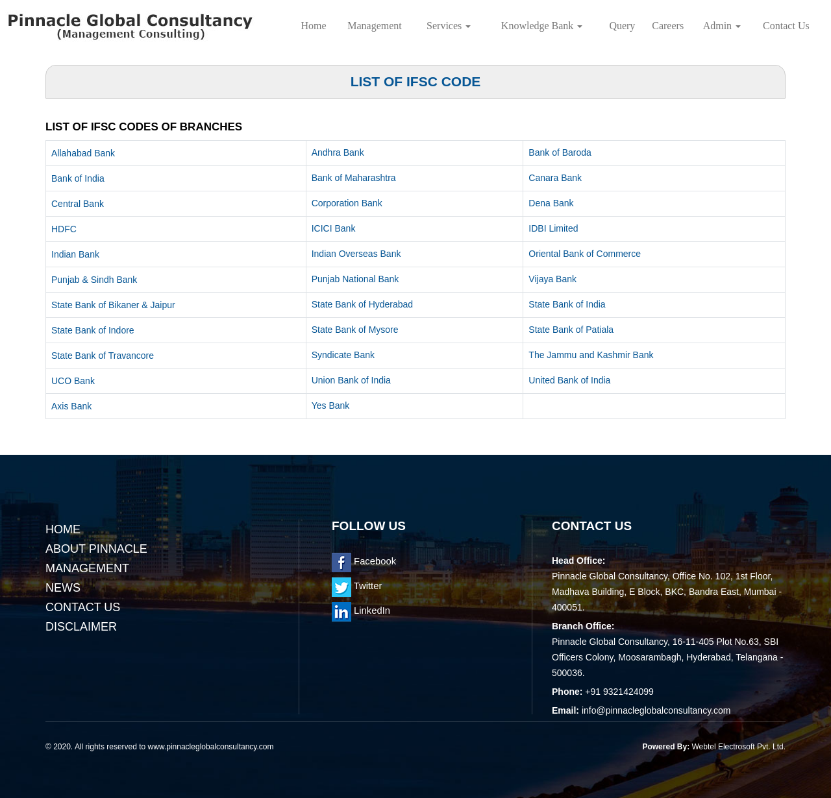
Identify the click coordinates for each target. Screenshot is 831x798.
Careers (668, 25)
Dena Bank (550, 203)
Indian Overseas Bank (356, 253)
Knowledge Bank (542, 25)
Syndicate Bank (343, 355)
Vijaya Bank (552, 279)
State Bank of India (566, 304)
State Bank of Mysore (355, 329)
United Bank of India (569, 380)
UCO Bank (73, 381)
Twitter (357, 586)
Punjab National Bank (355, 279)
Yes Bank (331, 405)
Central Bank (77, 204)
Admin (722, 25)
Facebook (364, 561)
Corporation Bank (347, 203)
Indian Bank (75, 254)
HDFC (64, 229)
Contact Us (786, 25)
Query (622, 25)
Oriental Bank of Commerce (584, 253)
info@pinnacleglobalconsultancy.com (656, 710)
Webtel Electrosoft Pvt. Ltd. (738, 746)
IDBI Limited (553, 228)
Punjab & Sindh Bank (94, 279)
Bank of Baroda (559, 152)
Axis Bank (71, 406)
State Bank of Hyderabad (362, 304)
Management (374, 25)
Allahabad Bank (83, 153)
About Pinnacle (96, 548)
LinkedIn (361, 610)
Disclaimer (81, 626)
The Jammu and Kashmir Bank (590, 355)
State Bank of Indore (92, 330)
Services (449, 25)
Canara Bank (555, 178)
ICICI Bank (334, 228)
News (63, 587)
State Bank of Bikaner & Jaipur (113, 305)
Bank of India (78, 178)
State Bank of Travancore (102, 355)
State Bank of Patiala (571, 329)
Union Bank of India (351, 380)
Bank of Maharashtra (354, 178)
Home (314, 25)
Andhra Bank (338, 152)
